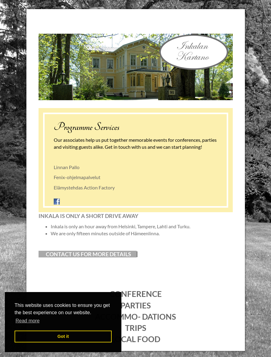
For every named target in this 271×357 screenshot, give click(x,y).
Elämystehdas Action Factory (84, 187)
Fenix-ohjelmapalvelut (77, 177)
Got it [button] (63, 336)
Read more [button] (27, 320)
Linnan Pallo (67, 167)
